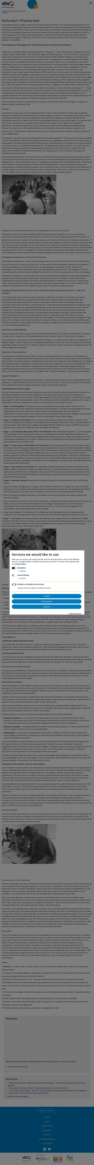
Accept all (46, 607)
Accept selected (46, 601)
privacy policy (20, 564)
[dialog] (47, 582)
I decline (47, 596)
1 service (21, 571)
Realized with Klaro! (75, 614)
